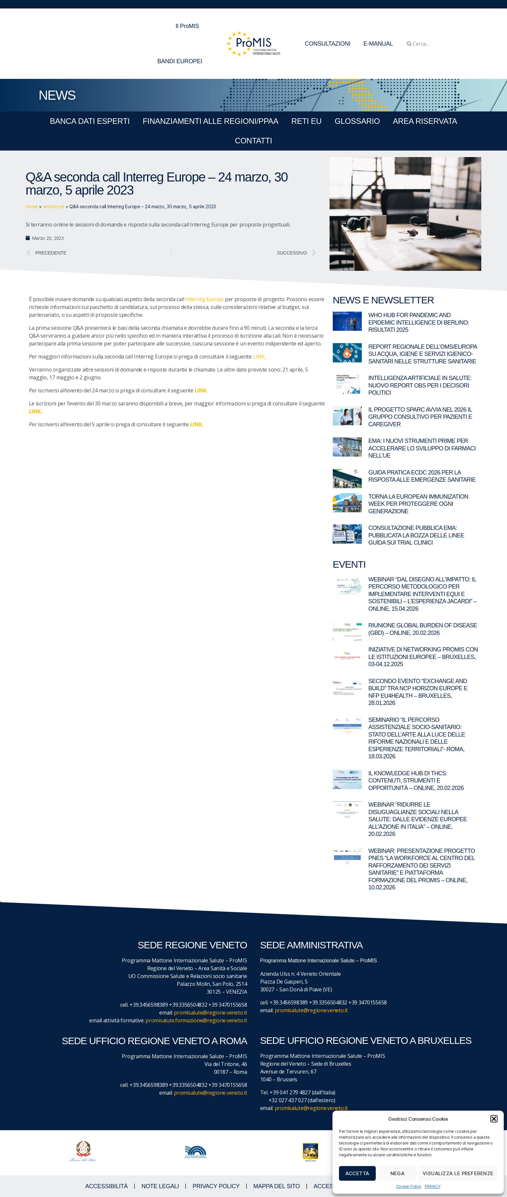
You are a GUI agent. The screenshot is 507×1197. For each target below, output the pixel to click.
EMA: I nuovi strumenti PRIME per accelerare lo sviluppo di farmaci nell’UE (421, 448)
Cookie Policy (409, 1186)
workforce (54, 206)
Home (32, 206)
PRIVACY (432, 1186)
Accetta (357, 1173)
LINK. (259, 356)
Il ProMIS (189, 26)
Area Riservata (425, 121)
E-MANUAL (378, 43)
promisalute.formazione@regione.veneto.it (196, 1020)
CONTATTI (253, 140)
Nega (397, 1173)
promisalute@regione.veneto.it (210, 1012)
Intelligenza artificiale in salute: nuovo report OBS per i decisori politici (420, 385)
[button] (494, 1119)
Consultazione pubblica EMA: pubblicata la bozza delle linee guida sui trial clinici (416, 535)
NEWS (57, 95)
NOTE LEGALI (160, 1186)
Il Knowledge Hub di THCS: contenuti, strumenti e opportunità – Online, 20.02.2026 (416, 780)
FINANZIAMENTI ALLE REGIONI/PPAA (210, 121)
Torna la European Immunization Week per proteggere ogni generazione (418, 504)
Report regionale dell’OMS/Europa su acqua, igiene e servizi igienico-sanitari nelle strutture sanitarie (422, 354)
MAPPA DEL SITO (276, 1186)
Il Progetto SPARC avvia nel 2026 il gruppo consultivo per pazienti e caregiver (420, 417)
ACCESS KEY (332, 1186)
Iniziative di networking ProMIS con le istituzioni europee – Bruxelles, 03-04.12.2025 (423, 656)
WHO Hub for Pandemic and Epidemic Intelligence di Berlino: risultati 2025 (418, 322)
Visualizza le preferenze (458, 1173)
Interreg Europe (204, 299)
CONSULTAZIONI (327, 43)
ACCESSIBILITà (106, 1186)
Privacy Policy (216, 1186)
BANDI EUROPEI (179, 61)
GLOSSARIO (357, 121)
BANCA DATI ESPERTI (90, 121)
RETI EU (306, 121)
